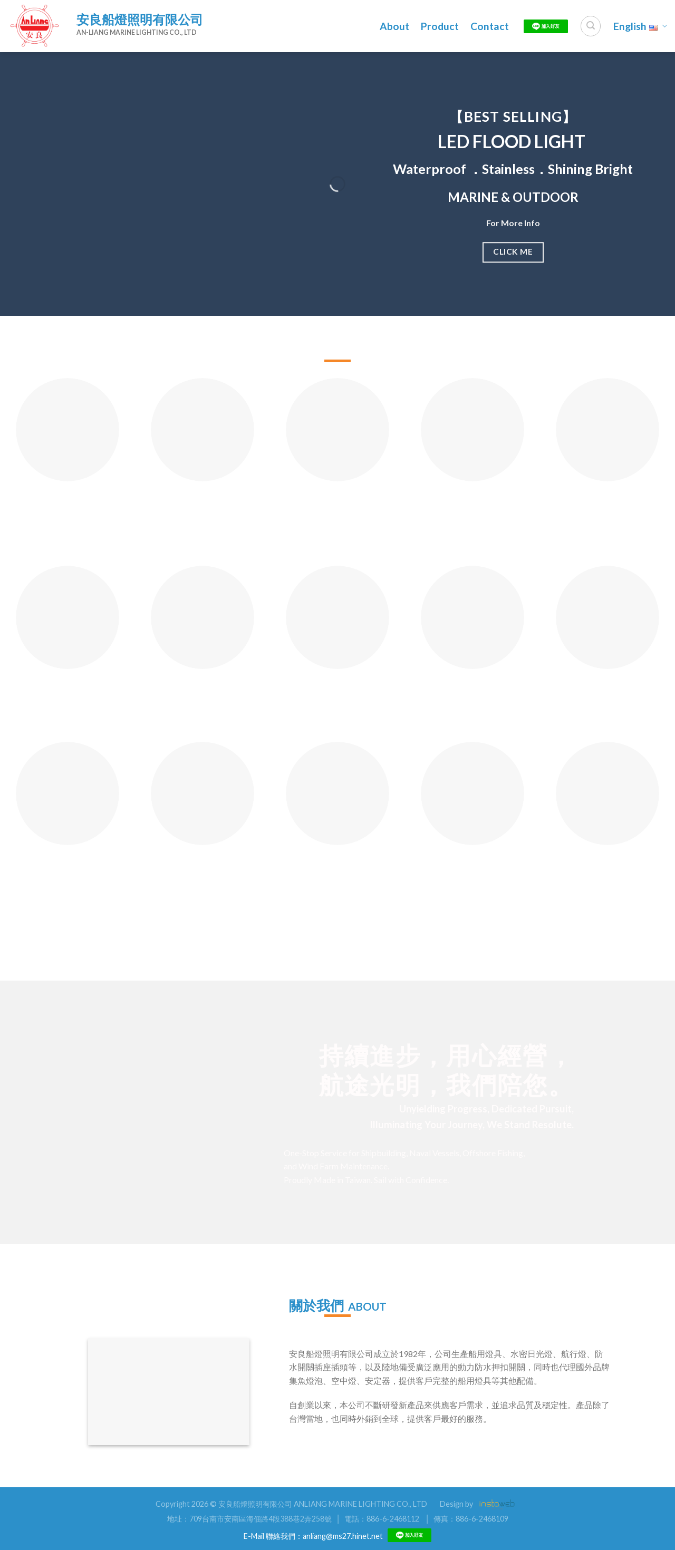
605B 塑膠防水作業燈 (338, 693)
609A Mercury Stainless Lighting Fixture (202, 880)
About (394, 26)
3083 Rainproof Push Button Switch (608, 698)
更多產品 (335, 942)
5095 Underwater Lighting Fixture (67, 874)
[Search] (591, 26)
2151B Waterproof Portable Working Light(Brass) (337, 516)
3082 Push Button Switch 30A (473, 698)
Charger (608, 504)
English (640, 26)
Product (440, 26)
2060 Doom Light (472, 868)
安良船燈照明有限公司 (139, 19)
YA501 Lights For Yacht (67, 698)
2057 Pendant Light (607, 868)
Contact (489, 26)
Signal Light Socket (473, 504)
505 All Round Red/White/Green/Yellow (74, 510)
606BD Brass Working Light (337, 874)
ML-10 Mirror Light (202, 693)
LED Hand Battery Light (202, 510)
